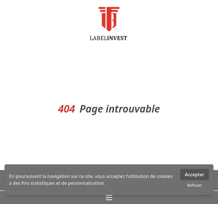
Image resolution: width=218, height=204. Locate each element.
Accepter (194, 174)
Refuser (194, 185)
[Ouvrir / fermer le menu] (109, 197)
